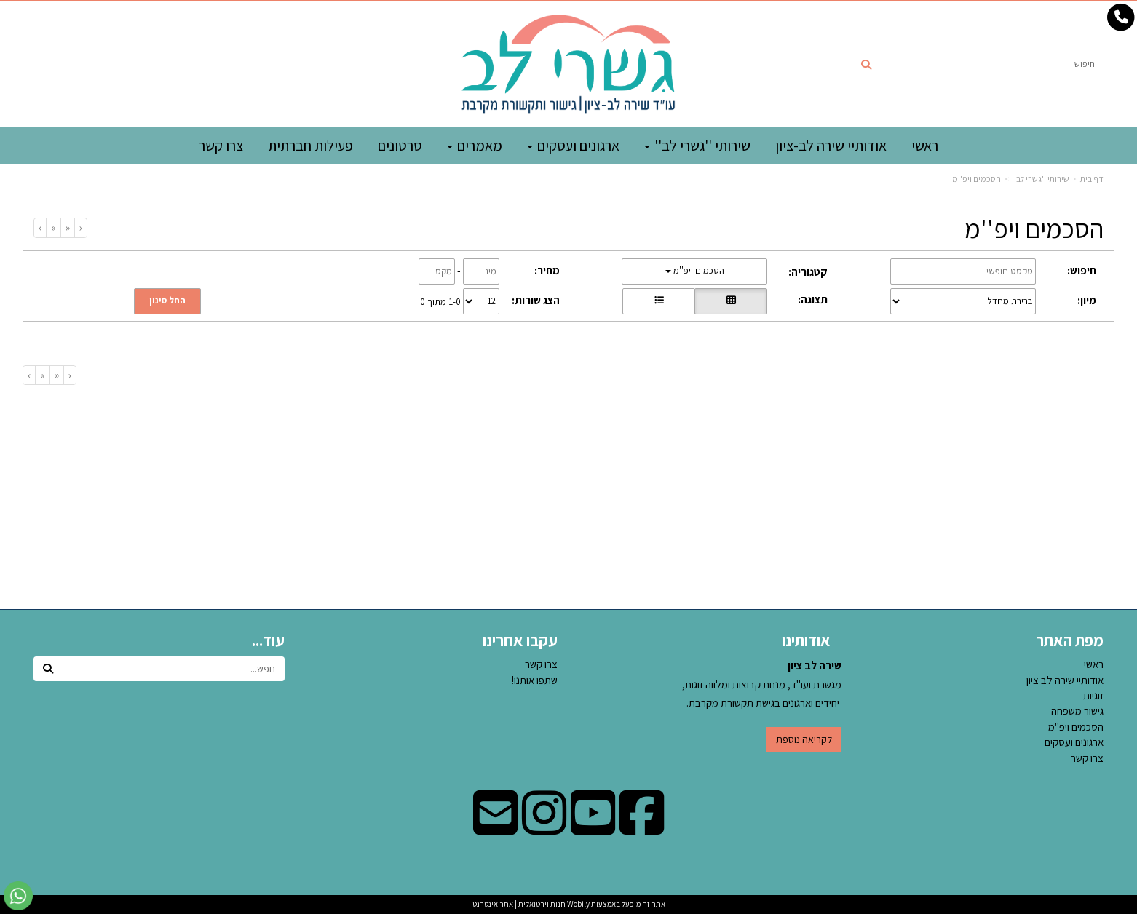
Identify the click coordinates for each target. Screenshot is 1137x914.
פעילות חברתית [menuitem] (310, 145)
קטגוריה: (808, 272)
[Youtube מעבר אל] (593, 828)
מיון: (1086, 300)
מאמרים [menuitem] (474, 145)
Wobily (578, 904)
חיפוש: (1081, 270)
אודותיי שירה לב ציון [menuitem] (1065, 680)
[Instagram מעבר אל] (544, 828)
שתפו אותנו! (535, 680)
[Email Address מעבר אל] (495, 828)
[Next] (53, 227)
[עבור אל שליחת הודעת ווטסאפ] (18, 895)
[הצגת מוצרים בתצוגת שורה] (658, 301)
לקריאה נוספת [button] (804, 739)
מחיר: (547, 270)
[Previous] (67, 227)
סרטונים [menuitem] (400, 145)
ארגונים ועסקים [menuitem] (573, 145)
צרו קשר (541, 664)
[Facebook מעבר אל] (641, 828)
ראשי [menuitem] (924, 145)
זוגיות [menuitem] (1093, 695)
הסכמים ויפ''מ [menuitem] (1076, 727)
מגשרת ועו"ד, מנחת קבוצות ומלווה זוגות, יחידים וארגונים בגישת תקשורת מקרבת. (761, 684)
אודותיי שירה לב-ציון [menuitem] (831, 145)
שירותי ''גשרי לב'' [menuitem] (697, 145)
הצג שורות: (536, 300)
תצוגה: (813, 299)
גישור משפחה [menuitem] (1077, 711)
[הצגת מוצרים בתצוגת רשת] (730, 301)
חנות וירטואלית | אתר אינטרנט (519, 904)
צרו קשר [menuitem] (221, 145)
